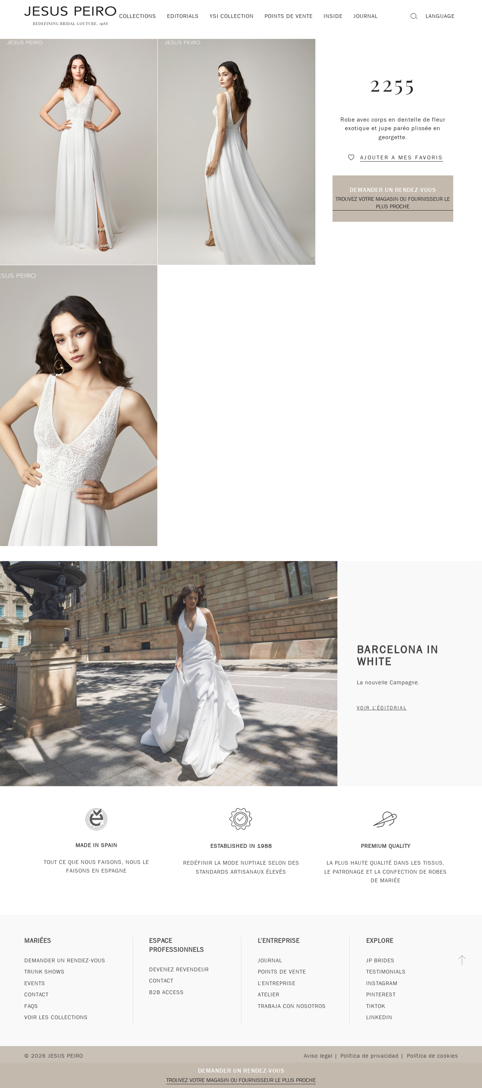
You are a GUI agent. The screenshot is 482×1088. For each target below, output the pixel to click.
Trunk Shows (44, 986)
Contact (36, 1008)
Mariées (37, 955)
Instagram (382, 997)
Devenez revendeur (179, 983)
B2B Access (166, 1006)
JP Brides (380, 974)
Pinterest (381, 1008)
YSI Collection (232, 16)
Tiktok (375, 1020)
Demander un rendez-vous (393, 190)
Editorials (183, 16)
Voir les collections (56, 1031)
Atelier (268, 1008)
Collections (137, 16)
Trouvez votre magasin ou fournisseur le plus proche (393, 202)
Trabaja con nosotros (292, 1020)
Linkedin (379, 1031)
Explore (379, 955)
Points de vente (289, 16)
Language (440, 16)
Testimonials (386, 986)
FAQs (31, 1020)
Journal (270, 974)
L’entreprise (279, 955)
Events (34, 997)
